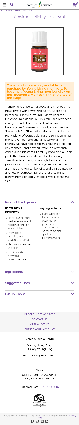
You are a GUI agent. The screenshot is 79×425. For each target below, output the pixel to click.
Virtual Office (39, 324)
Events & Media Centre (39, 339)
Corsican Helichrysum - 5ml (20, 11)
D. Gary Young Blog (40, 349)
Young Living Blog (39, 345)
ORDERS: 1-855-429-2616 (39, 314)
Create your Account (40, 329)
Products (4, 11)
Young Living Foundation (39, 355)
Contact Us (39, 319)
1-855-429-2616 (49, 387)
